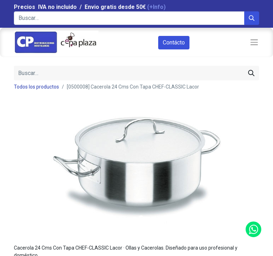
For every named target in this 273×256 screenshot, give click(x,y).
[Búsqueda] (251, 18)
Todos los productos (36, 87)
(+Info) (156, 7)
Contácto (174, 42)
